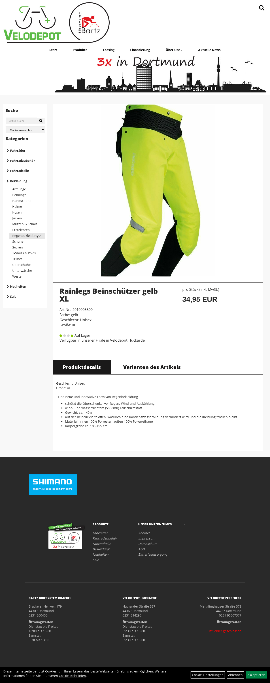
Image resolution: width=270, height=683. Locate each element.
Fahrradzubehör (22, 160)
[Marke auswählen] (25, 129)
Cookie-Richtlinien (72, 676)
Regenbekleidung (25, 235)
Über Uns (174, 50)
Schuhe (17, 241)
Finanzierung (140, 50)
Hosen (17, 212)
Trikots (17, 259)
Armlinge (19, 189)
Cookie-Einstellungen (207, 675)
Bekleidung (18, 181)
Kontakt (144, 533)
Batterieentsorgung (152, 554)
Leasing (109, 50)
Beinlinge (19, 195)
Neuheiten (18, 286)
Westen (17, 276)
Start (53, 50)
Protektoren (21, 230)
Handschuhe (21, 201)
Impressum (146, 538)
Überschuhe (21, 265)
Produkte (80, 50)
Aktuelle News (209, 50)
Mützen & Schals (24, 224)
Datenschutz (147, 544)
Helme (17, 206)
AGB (141, 549)
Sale (13, 296)
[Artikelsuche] (261, 8)
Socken (17, 247)
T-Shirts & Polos (24, 253)
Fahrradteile (19, 171)
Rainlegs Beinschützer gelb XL (109, 295)
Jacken (17, 218)
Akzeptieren (256, 675)
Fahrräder (17, 150)
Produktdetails (82, 367)
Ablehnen (235, 675)
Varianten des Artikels (152, 367)
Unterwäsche (22, 270)
